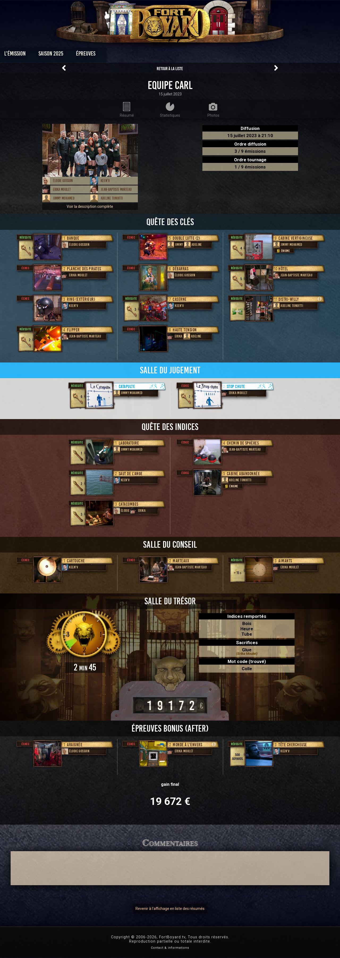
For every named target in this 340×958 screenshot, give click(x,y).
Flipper (73, 329)
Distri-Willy (288, 299)
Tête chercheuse (292, 744)
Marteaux (181, 560)
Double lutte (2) (186, 238)
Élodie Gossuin (63, 181)
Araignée (74, 744)
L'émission (51, 55)
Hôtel (283, 268)
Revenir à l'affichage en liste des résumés (170, 908)
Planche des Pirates (84, 268)
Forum (235, 55)
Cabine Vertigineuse (295, 238)
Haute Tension (185, 329)
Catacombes (128, 504)
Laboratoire (129, 443)
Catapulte (127, 386)
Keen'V (105, 181)
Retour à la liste (170, 68)
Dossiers (207, 55)
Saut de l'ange (131, 473)
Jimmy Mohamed (63, 198)
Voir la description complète (90, 206)
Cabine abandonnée (243, 473)
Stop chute (236, 386)
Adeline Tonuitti (112, 198)
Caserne (180, 299)
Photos (151, 55)
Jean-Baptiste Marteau (116, 189)
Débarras (180, 268)
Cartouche (76, 560)
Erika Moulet (62, 189)
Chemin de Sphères (243, 443)
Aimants (285, 560)
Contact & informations (170, 947)
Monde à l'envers (187, 744)
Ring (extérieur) (81, 299)
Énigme (283, 250)
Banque (73, 238)
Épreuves (121, 55)
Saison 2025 (87, 55)
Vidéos (178, 55)
